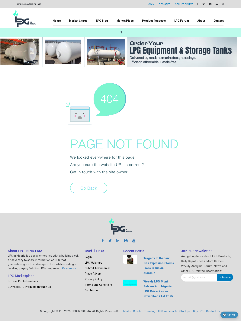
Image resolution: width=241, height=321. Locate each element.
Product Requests (154, 20)
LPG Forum (181, 20)
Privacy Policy (93, 279)
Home (57, 20)
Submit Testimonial (97, 268)
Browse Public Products (23, 281)
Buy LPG (198, 311)
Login (88, 256)
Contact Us (213, 311)
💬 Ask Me (229, 314)
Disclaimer (91, 290)
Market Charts (78, 20)
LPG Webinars (93, 262)
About (201, 20)
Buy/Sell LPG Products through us (29, 286)
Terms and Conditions (99, 284)
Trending (150, 311)
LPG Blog (102, 20)
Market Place (125, 20)
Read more (69, 268)
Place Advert (93, 273)
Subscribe (224, 277)
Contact (219, 20)
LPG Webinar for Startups (174, 311)
